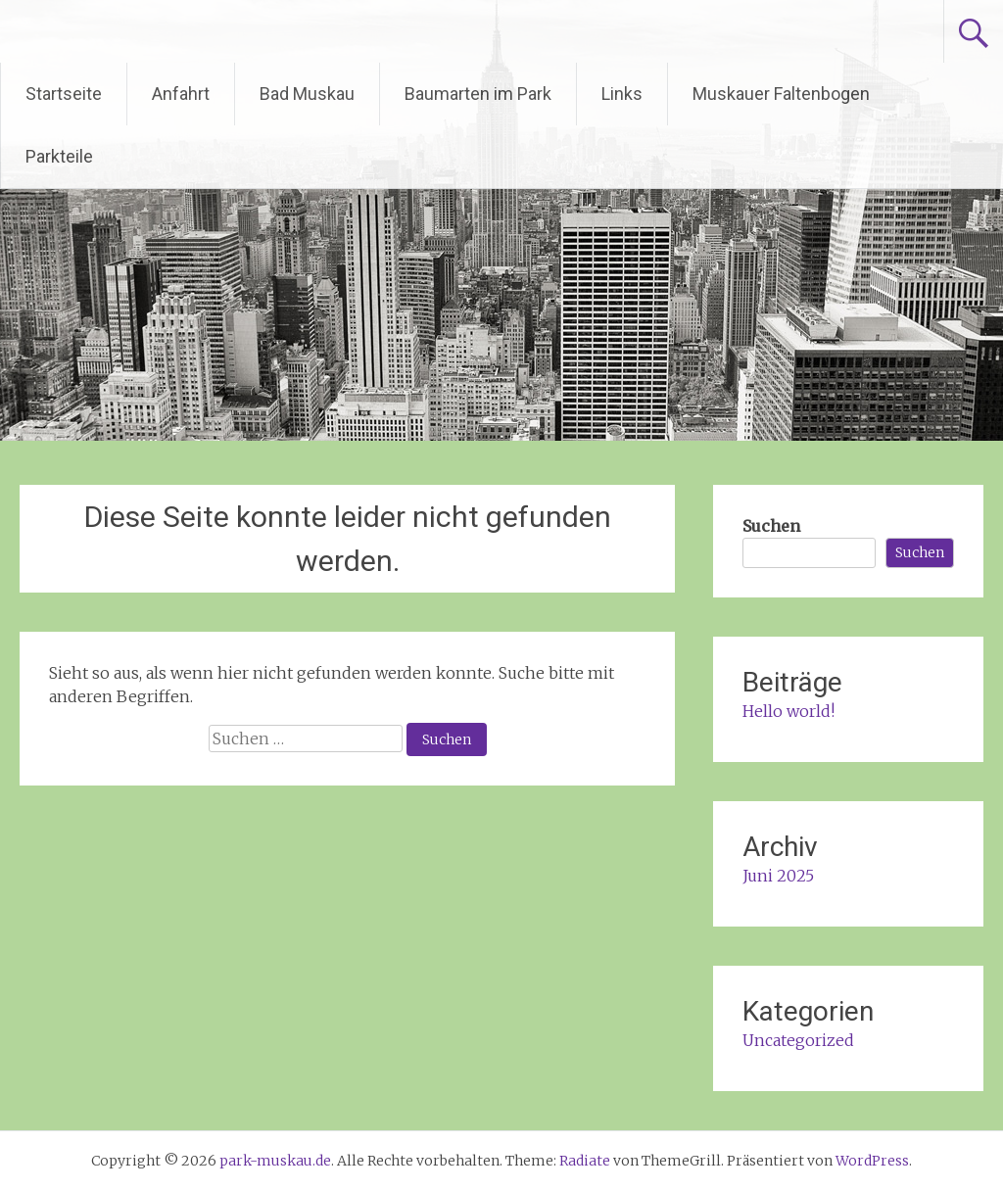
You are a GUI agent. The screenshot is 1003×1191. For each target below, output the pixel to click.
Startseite (63, 93)
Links (622, 93)
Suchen (771, 526)
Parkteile (59, 156)
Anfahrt (181, 93)
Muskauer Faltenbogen (781, 93)
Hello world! (788, 711)
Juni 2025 (778, 875)
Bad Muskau (307, 93)
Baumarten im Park (478, 93)
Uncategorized (798, 1040)
